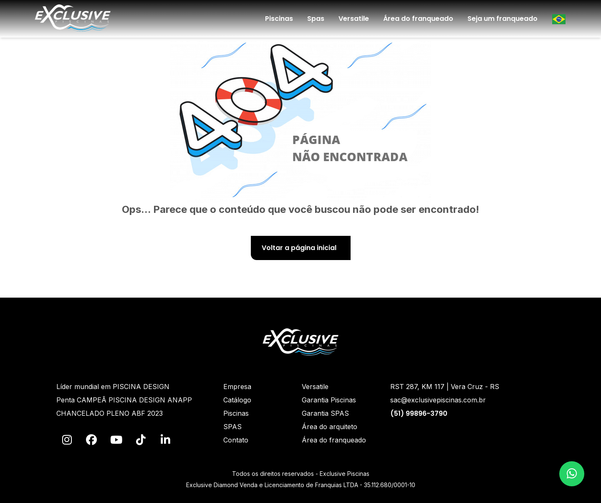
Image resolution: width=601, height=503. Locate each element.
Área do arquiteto (329, 426)
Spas (315, 18)
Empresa (237, 386)
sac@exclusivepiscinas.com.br (438, 400)
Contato (235, 440)
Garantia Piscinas (329, 400)
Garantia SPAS (325, 413)
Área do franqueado (418, 18)
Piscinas (279, 18)
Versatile (353, 18)
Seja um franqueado (502, 18)
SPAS (232, 426)
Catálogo (237, 400)
